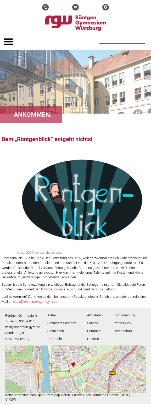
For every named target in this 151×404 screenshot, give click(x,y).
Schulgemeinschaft (61, 323)
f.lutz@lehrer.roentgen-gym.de (35, 302)
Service (92, 323)
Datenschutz (123, 331)
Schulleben (55, 331)
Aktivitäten (95, 315)
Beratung (93, 331)
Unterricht (54, 339)
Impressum (122, 323)
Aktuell (52, 315)
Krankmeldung (124, 315)
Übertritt (93, 339)
